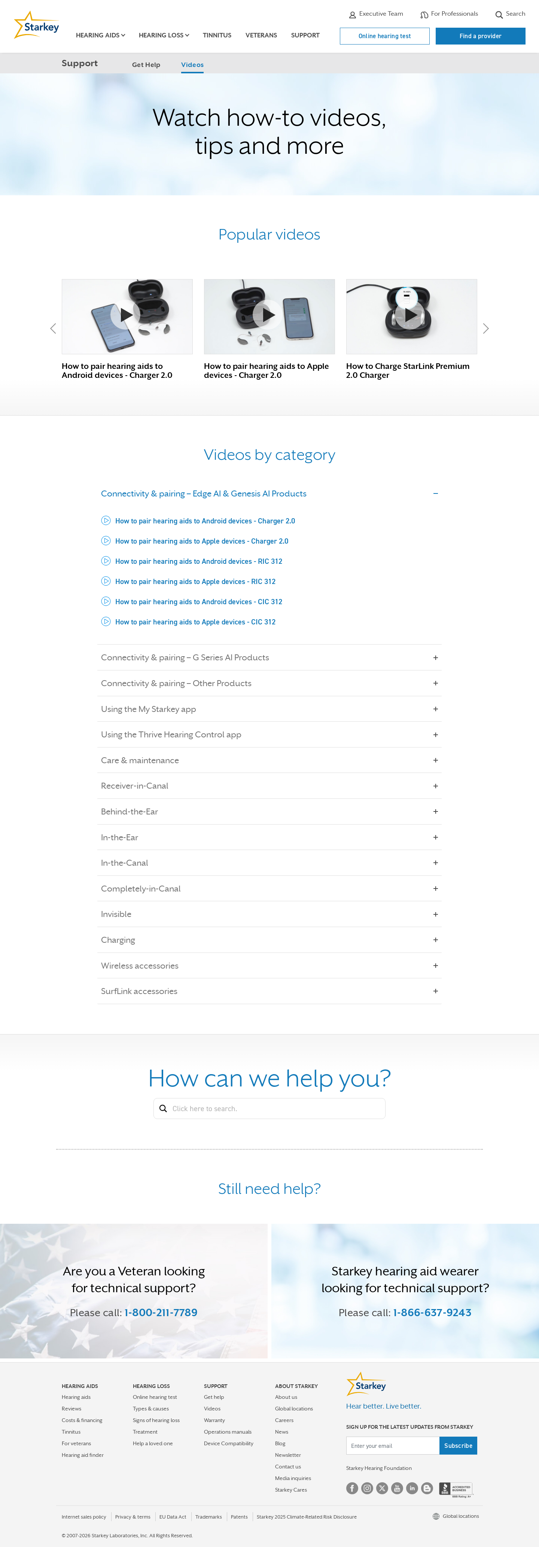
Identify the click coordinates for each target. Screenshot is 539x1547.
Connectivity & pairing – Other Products (181, 683)
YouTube (397, 1488)
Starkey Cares (291, 1490)
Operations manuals (228, 1432)
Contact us (288, 1467)
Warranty (214, 1420)
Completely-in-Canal (146, 888)
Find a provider (481, 36)
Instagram (367, 1488)
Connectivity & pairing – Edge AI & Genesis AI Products (209, 493)
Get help (214, 1397)
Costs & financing (82, 1420)
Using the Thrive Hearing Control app (176, 734)
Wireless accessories (145, 965)
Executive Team (375, 14)
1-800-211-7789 (161, 1312)
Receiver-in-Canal (140, 786)
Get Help (146, 64)
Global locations (294, 1409)
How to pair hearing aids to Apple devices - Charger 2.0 (201, 541)
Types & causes (151, 1409)
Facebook (352, 1488)
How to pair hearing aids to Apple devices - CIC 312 (195, 622)
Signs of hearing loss (156, 1420)
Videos (192, 64)
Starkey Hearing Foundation (379, 1468)
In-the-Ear (125, 837)
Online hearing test (385, 36)
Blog (280, 1443)
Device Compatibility (228, 1443)
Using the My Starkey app (154, 709)
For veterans (76, 1443)
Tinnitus (217, 35)
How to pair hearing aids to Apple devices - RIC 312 (195, 581)
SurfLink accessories (144, 991)
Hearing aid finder (83, 1455)
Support (305, 35)
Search (510, 14)
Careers (284, 1420)
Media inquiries (293, 1478)
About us (286, 1397)
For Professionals (449, 14)
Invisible (121, 914)
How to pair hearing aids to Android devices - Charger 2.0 (205, 521)
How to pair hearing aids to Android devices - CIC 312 (198, 601)
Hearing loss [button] (161, 35)
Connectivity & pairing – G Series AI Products (190, 657)
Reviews (71, 1409)
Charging (123, 940)
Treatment (145, 1432)
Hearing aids (76, 1397)
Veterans (261, 35)
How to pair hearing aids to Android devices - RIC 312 (198, 561)
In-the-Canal (130, 863)
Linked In (412, 1488)
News (281, 1432)
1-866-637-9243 (432, 1312)
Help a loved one (153, 1443)
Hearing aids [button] (97, 35)
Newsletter (288, 1455)
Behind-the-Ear (134, 811)
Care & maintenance (145, 760)
